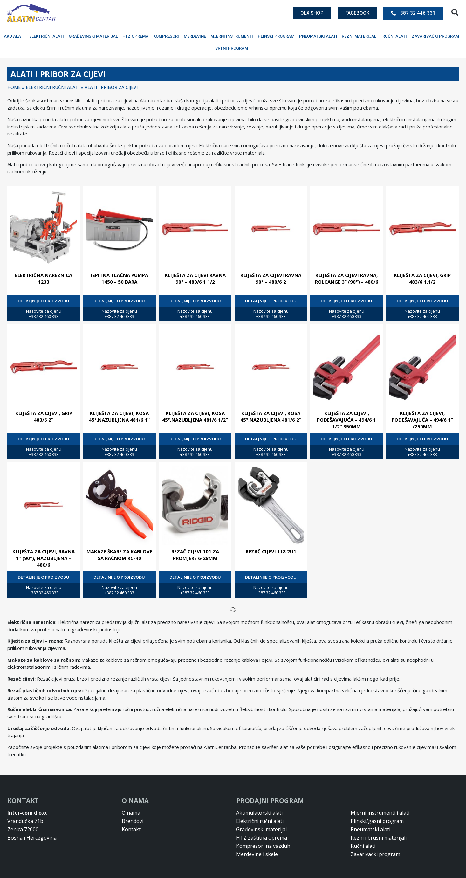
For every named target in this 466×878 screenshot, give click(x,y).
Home (14, 87)
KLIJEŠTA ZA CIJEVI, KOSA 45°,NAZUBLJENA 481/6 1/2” (195, 416)
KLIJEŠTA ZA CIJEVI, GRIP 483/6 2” (43, 416)
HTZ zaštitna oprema (261, 837)
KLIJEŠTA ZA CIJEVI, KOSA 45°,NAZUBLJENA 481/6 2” (270, 416)
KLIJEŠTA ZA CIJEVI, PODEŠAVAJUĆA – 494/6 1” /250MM (422, 420)
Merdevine (196, 36)
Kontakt (131, 829)
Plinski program (278, 36)
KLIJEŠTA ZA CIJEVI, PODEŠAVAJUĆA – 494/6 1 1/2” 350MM (346, 420)
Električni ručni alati (260, 821)
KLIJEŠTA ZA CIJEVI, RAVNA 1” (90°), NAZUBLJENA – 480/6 (43, 558)
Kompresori (167, 36)
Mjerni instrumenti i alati (380, 812)
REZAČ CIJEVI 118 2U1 (271, 551)
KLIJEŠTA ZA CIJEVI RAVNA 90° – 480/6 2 (270, 278)
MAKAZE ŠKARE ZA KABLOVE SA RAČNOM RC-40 (119, 554)
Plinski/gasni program (377, 821)
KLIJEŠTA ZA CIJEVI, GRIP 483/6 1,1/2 (422, 278)
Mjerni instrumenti (233, 36)
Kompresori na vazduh (263, 845)
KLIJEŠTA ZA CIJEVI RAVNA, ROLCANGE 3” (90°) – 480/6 (346, 278)
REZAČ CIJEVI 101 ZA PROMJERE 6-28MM (195, 554)
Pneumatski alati (319, 36)
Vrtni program (233, 48)
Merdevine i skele (257, 854)
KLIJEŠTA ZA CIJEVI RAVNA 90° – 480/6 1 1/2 (195, 278)
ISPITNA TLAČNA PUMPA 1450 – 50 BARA (119, 278)
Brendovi (132, 821)
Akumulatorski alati (259, 812)
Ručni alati (396, 36)
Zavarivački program (437, 36)
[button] (454, 12)
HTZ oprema (137, 36)
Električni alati (48, 36)
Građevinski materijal (95, 36)
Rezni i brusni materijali (379, 837)
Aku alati (16, 36)
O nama (131, 812)
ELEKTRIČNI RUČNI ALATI (52, 87)
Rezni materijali (361, 36)
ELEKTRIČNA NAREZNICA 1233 (43, 278)
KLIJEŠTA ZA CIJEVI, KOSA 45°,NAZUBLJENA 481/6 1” (119, 416)
